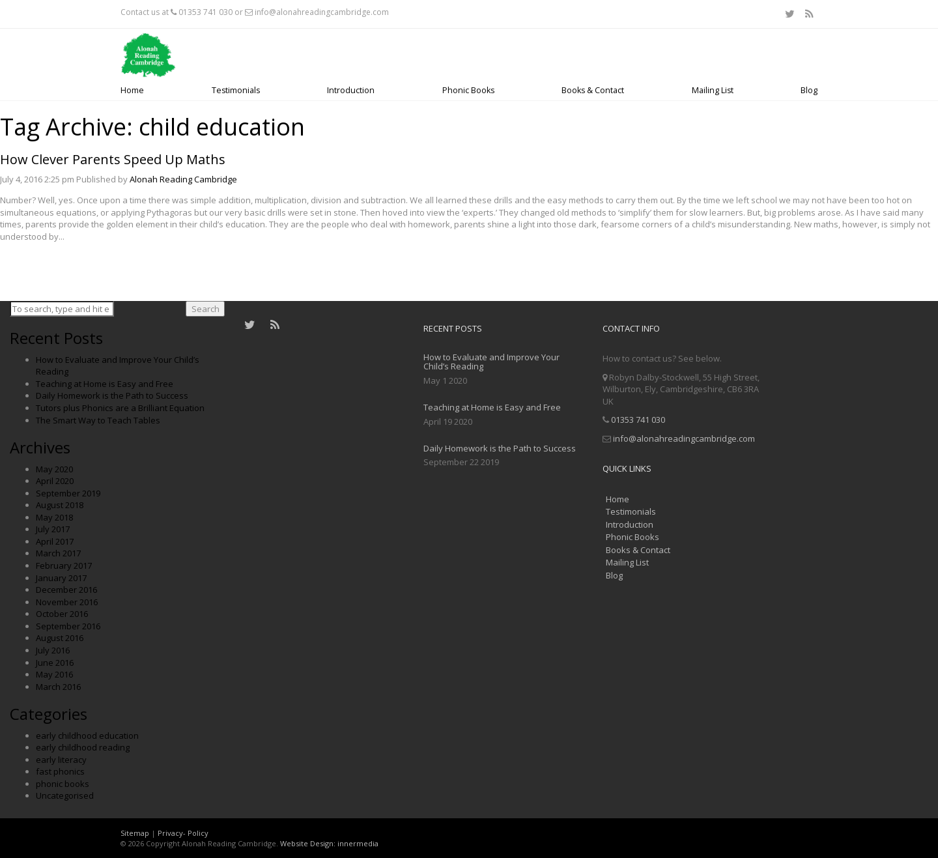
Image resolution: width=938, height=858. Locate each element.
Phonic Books (468, 90)
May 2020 (54, 469)
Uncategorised (65, 795)
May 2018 (54, 517)
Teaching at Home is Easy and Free (104, 384)
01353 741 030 (205, 12)
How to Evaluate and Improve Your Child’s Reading (491, 361)
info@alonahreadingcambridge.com (322, 12)
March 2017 (58, 553)
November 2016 (67, 602)
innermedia (357, 843)
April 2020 (55, 481)
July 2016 (53, 650)
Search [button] (206, 309)
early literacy (61, 759)
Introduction (351, 90)
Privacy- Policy (183, 833)
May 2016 (54, 674)
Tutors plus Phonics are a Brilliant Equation (120, 408)
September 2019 (68, 493)
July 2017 (53, 529)
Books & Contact (592, 90)
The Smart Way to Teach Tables (98, 420)
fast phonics (60, 771)
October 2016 (62, 614)
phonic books (62, 784)
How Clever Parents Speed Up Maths (112, 159)
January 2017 (61, 578)
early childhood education (87, 735)
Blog (809, 90)
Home (132, 90)
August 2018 (59, 505)
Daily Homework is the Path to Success (112, 395)
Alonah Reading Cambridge (183, 179)
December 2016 (66, 589)
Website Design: (307, 843)
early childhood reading (83, 747)
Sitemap (135, 833)
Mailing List (712, 90)
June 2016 (55, 662)
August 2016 (59, 638)
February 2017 (64, 565)
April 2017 (55, 541)
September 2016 (68, 626)
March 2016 (58, 687)
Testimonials (236, 90)
